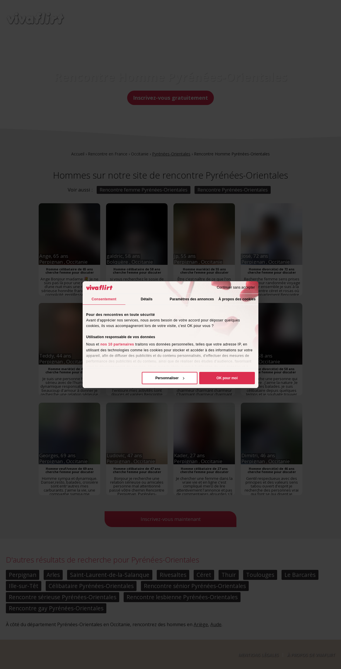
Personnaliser (169, 378)
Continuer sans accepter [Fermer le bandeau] (236, 287)
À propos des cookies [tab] (237, 299)
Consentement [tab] (104, 299)
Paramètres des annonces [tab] (192, 299)
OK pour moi (227, 378)
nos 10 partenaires (117, 344)
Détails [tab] (146, 299)
